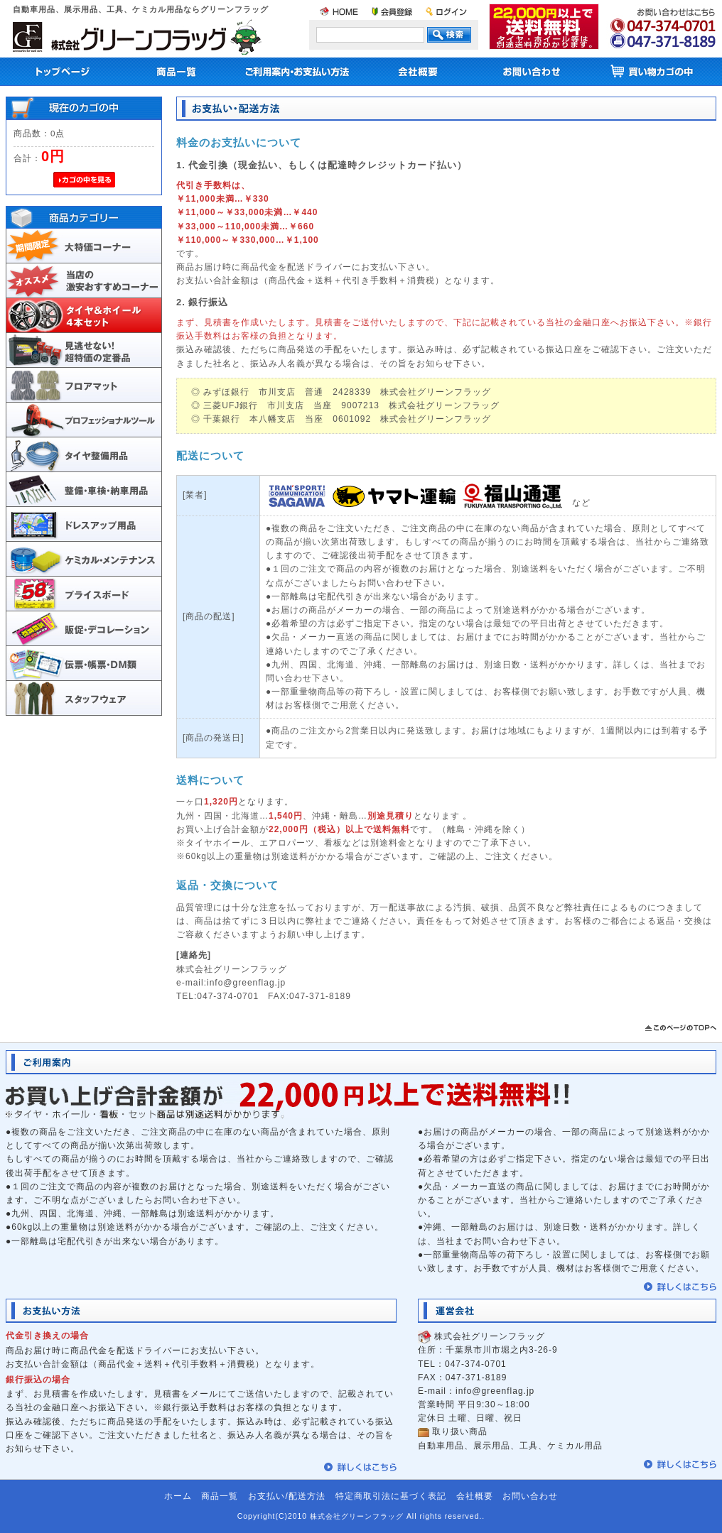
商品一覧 (219, 1496)
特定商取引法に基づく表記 (390, 1496)
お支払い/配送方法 (286, 1496)
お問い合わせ (530, 1496)
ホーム (178, 1496)
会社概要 (474, 1496)
